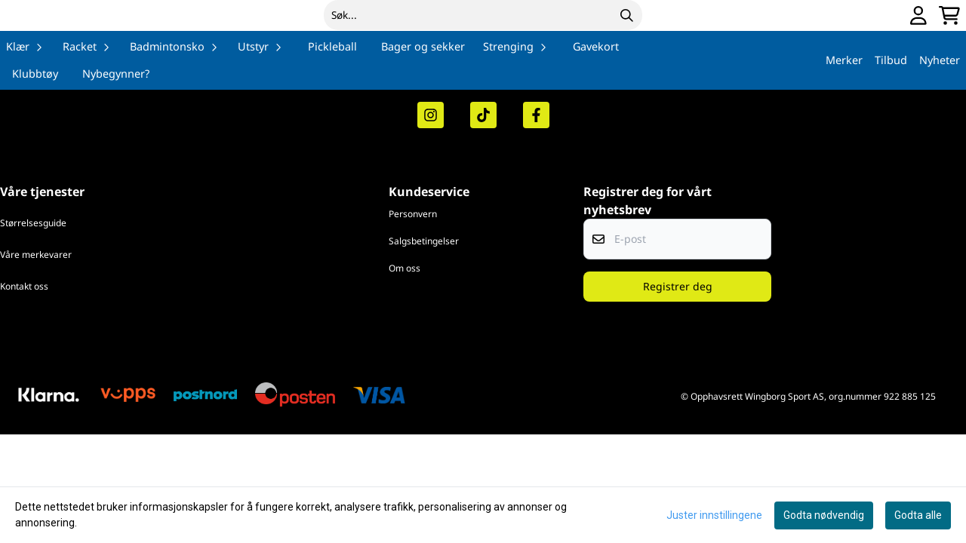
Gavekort (596, 124)
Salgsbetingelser (424, 318)
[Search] (627, 54)
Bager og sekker (423, 124)
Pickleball (332, 124)
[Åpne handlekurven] (949, 54)
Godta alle (918, 515)
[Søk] (482, 54)
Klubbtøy (35, 151)
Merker (844, 138)
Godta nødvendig (823, 515)
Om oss (404, 345)
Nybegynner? (115, 151)
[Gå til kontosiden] (918, 54)
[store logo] (101, 54)
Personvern (413, 291)
